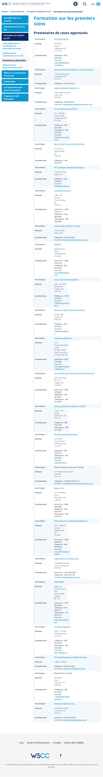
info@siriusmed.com (61, 621)
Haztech (57, 244)
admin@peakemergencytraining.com (77, 483)
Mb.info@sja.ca (60, 652)
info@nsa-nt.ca (60, 462)
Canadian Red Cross (62, 190)
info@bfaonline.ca (62, 186)
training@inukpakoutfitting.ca (61, 367)
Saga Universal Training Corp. (66, 558)
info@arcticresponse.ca (62, 138)
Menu (95, 4)
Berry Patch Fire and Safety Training (69, 144)
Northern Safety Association (66, 434)
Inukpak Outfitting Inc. (63, 338)
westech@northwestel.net (62, 698)
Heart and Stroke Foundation (66, 279)
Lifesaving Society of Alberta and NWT (70, 406)
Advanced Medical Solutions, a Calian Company (73, 69)
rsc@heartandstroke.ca (61, 304)
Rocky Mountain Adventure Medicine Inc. (71, 521)
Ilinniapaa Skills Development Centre (69, 310)
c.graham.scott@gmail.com (73, 669)
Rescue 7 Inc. (59, 488)
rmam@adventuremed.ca (62, 552)
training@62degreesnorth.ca (61, 63)
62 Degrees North (61, 39)
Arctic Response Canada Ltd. (66, 109)
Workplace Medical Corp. (64, 704)
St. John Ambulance (62, 627)
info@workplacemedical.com (74, 720)
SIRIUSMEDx (59, 582)
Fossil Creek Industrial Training (67, 226)
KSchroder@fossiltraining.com (75, 240)
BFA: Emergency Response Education (69, 167)
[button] (84, 4)
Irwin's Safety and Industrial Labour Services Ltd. (74, 373)
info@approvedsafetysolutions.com (77, 104)
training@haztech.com (62, 274)
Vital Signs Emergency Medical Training (70, 657)
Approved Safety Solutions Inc (66, 88)
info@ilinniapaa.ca (61, 332)
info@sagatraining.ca (71, 577)
